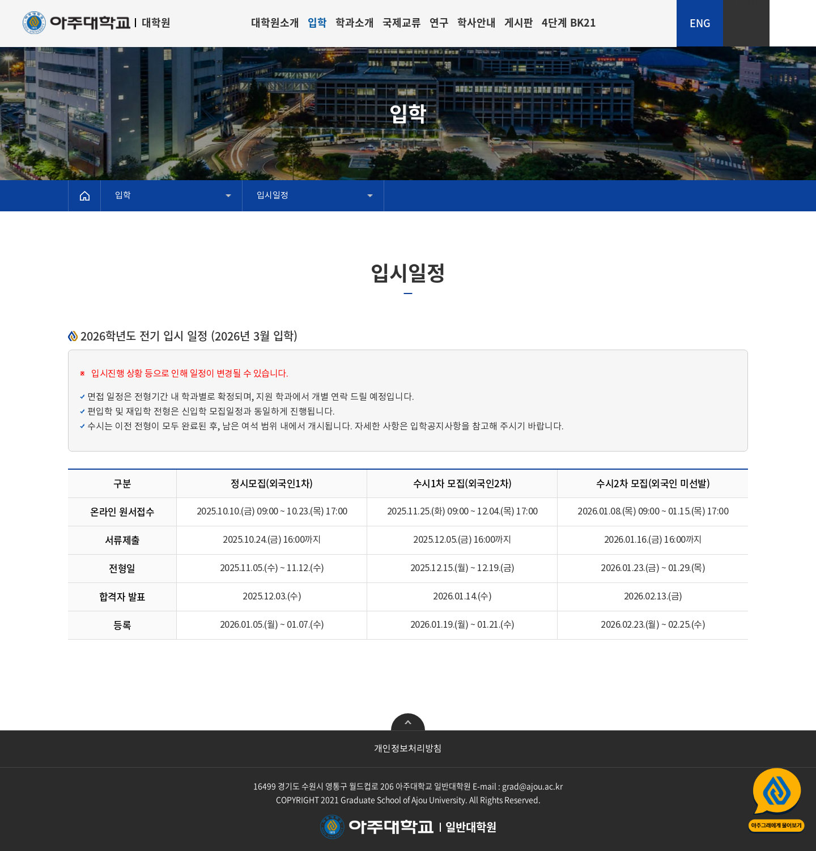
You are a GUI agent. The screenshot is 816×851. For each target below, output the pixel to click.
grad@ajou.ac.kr (532, 786)
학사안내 (476, 22)
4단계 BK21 (569, 22)
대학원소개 (275, 22)
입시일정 (272, 196)
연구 (439, 22)
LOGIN (746, 5)
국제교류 (401, 22)
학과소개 (354, 22)
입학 (317, 22)
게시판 (518, 22)
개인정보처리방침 (408, 749)
